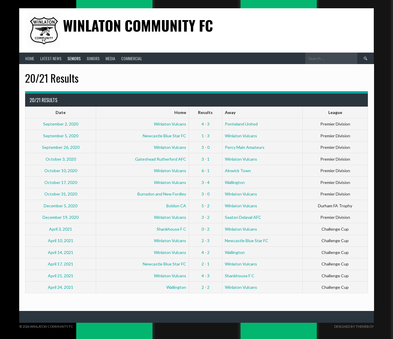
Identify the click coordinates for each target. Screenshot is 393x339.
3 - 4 (206, 182)
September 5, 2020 (60, 135)
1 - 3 (206, 135)
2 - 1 (206, 263)
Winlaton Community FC (138, 25)
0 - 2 (206, 229)
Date (61, 112)
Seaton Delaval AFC (243, 217)
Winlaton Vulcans (170, 123)
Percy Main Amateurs (244, 147)
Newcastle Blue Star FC (164, 135)
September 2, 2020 (60, 123)
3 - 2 (206, 217)
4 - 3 (206, 123)
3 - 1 (206, 159)
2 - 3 (206, 240)
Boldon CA (176, 205)
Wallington (235, 182)
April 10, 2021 (60, 240)
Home (29, 58)
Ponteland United (241, 123)
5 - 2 (206, 205)
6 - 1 (206, 170)
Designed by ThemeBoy (354, 326)
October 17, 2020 (60, 182)
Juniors (93, 58)
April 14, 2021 (60, 252)
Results (205, 112)
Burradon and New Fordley (161, 193)
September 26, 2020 (60, 147)
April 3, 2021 (60, 229)
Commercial (131, 58)
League (335, 112)
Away (230, 112)
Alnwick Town (238, 170)
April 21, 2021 (60, 275)
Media (110, 58)
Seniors (74, 58)
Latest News (50, 58)
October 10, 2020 (60, 170)
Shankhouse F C (171, 229)
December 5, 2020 (60, 205)
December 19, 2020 (61, 217)
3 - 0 (206, 147)
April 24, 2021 (60, 287)
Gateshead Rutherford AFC (160, 159)
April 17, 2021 (60, 263)
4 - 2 (206, 252)
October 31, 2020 (60, 193)
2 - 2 (206, 287)
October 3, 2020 (61, 159)
